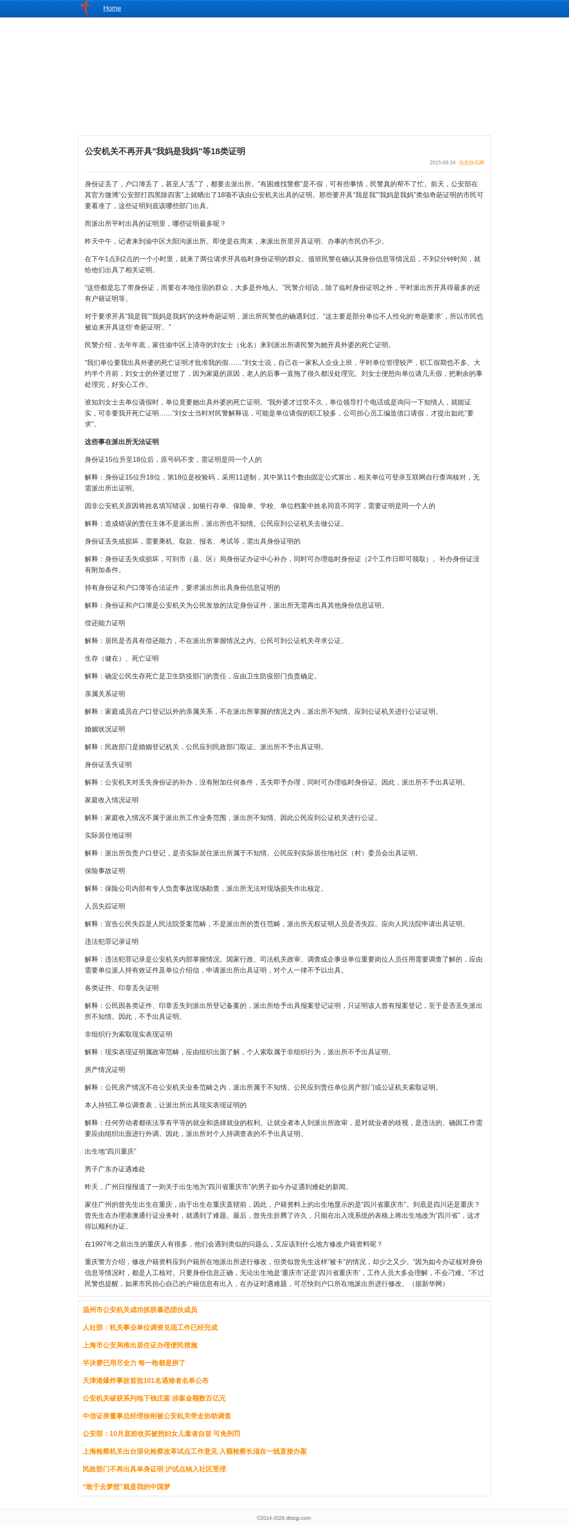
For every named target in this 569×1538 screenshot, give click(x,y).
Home (112, 8)
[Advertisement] (284, 76)
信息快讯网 (471, 163)
